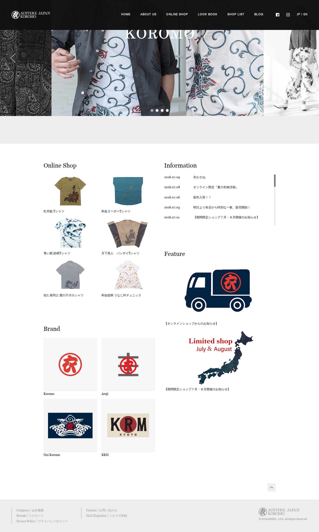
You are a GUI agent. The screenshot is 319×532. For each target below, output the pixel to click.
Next (306, 58)
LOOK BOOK (208, 14)
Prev (13, 58)
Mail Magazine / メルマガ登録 (106, 515)
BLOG (259, 14)
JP (298, 14)
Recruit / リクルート (30, 515)
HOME (126, 14)
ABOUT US (148, 14)
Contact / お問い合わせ (101, 510)
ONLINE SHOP (177, 14)
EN (305, 14)
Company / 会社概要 (30, 510)
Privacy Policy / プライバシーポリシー (42, 521)
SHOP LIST (236, 14)
